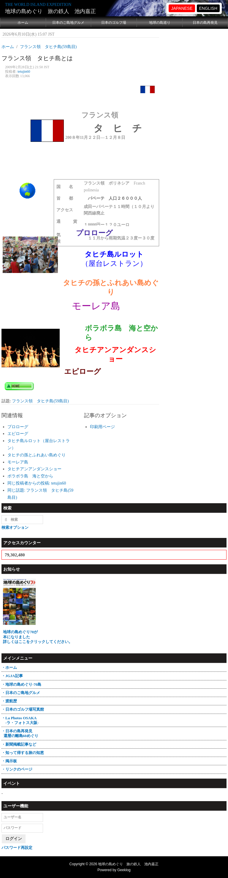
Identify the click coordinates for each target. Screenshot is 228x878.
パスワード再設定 (16, 847)
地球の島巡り (159, 22)
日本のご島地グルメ (68, 22)
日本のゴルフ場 (113, 22)
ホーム (23, 22)
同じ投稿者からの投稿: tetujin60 (36, 483)
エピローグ (17, 433)
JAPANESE (181, 8)
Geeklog (124, 870)
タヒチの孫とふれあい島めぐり (36, 455)
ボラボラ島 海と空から (30, 476)
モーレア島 (17, 462)
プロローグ (17, 427)
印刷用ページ (102, 427)
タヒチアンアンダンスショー (34, 469)
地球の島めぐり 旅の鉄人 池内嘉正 (50, 11)
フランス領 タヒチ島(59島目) (40, 401)
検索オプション (14, 527)
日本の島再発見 (205, 22)
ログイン (13, 838)
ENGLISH (208, 8)
